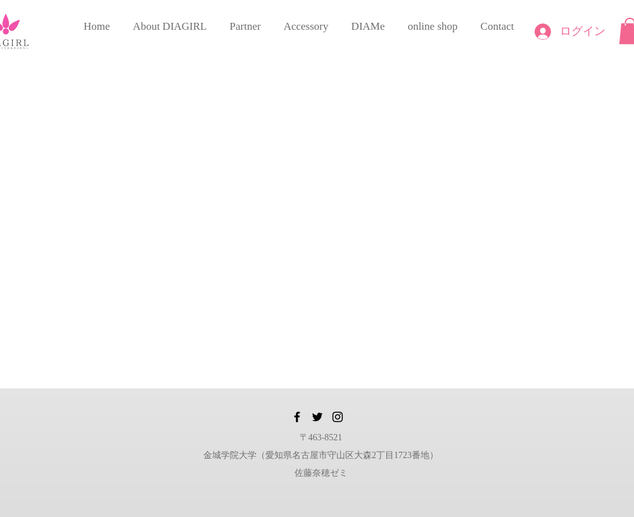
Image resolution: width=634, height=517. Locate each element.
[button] (170, 20)
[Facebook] (297, 417)
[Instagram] (338, 417)
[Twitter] (317, 417)
